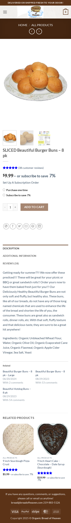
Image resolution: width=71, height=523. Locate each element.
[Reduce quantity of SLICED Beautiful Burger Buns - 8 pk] (5, 207)
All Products (42, 25)
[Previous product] (39, 31)
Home (22, 25)
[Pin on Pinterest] (33, 226)
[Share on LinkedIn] (39, 226)
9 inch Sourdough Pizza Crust (16, 462)
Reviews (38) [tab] (11, 263)
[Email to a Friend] (26, 226)
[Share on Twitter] (19, 226)
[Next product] (32, 31)
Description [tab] (11, 248)
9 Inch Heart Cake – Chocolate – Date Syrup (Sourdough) (51, 464)
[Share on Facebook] (13, 226)
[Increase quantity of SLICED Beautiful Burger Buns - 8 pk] (15, 207)
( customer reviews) (31, 167)
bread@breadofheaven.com (27, 502)
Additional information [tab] (19, 255)
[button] (5, 11)
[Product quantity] (10, 207)
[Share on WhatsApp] (6, 226)
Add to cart (34, 207)
